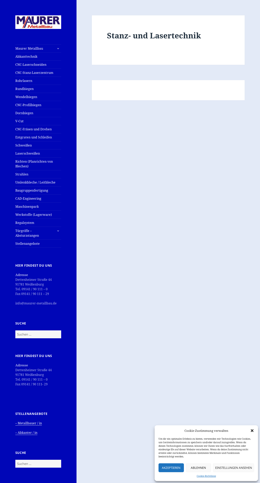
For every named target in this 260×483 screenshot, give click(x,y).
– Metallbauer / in (28, 423)
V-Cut (19, 121)
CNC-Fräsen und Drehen (33, 129)
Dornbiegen (24, 113)
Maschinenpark (27, 206)
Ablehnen (198, 468)
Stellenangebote (27, 243)
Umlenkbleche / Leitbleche (35, 182)
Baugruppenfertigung (31, 190)
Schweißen (23, 145)
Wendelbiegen (26, 97)
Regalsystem (24, 223)
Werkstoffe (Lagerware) (33, 214)
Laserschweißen (27, 153)
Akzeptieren (171, 468)
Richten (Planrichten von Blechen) (34, 163)
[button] (252, 431)
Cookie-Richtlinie (206, 476)
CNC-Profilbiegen (28, 105)
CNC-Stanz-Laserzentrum (34, 72)
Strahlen (21, 174)
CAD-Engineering (28, 198)
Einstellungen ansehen (233, 468)
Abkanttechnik (26, 56)
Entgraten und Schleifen (33, 137)
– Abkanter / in (26, 432)
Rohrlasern (23, 81)
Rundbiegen (24, 89)
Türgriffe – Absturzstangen (27, 233)
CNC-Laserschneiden (30, 64)
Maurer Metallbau (29, 48)
